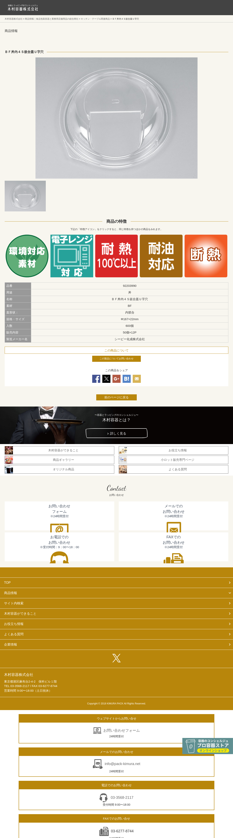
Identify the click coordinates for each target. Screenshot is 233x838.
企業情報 (10, 644)
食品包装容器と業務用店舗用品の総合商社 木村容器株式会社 (23, 7)
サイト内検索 (14, 603)
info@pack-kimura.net (122, 764)
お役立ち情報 (14, 624)
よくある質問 (14, 634)
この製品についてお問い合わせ (116, 358)
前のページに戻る (116, 397)
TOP (7, 582)
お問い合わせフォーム (121, 730)
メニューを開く (221, 7)
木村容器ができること (20, 613)
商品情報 (10, 593)
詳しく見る (118, 433)
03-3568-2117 (121, 798)
